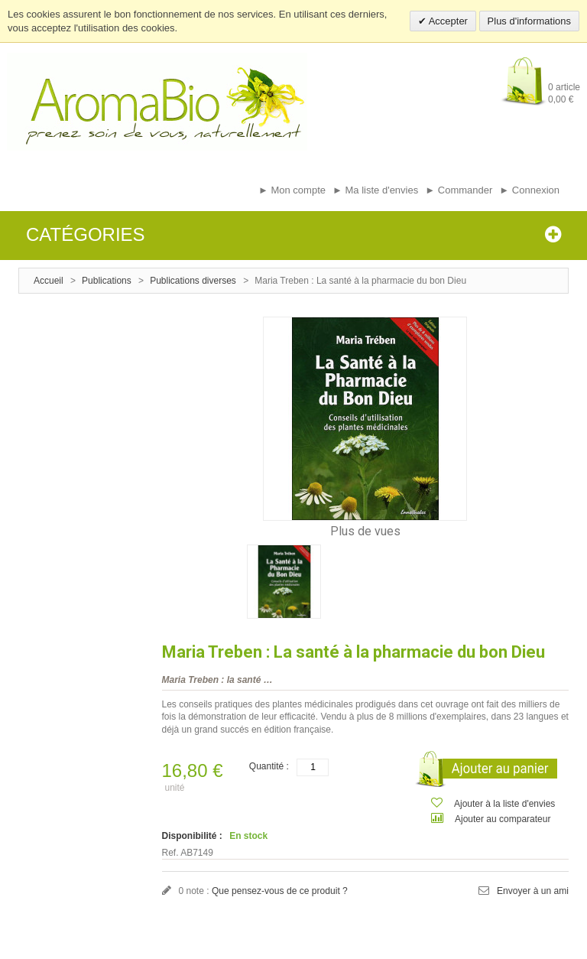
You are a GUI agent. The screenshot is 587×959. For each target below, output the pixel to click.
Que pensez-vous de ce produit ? (279, 891)
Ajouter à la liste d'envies (504, 803)
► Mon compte (292, 190)
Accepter (447, 21)
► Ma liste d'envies (375, 190)
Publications (106, 280)
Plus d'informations (529, 21)
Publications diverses (193, 280)
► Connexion (529, 190)
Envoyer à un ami (533, 891)
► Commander (458, 190)
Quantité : (269, 766)
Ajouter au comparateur (502, 819)
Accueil (48, 280)
